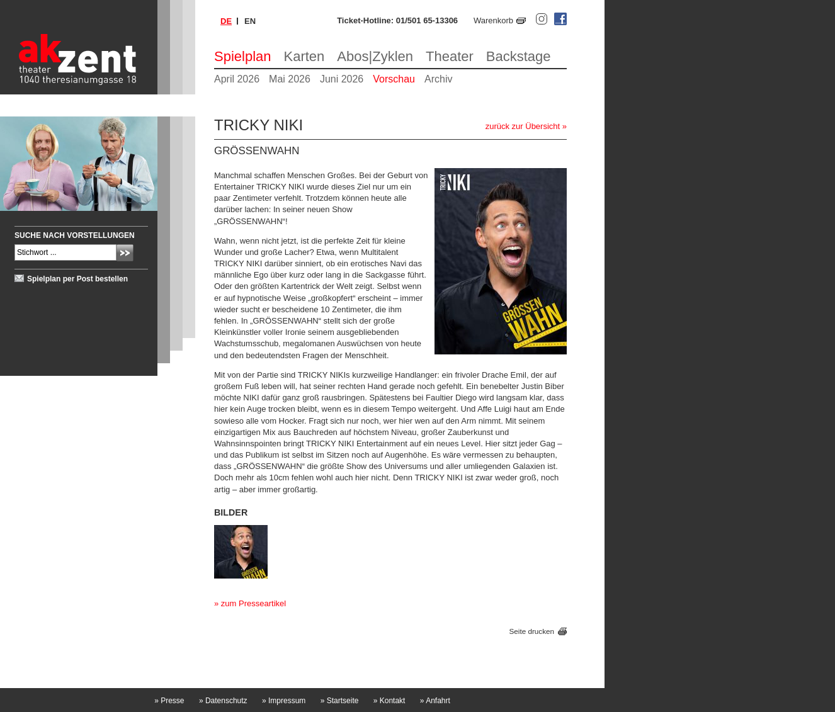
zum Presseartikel (253, 603)
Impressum (283, 700)
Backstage (518, 56)
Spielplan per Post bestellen (77, 278)
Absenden (124, 252)
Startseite (340, 700)
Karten (304, 56)
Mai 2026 (289, 79)
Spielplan (242, 56)
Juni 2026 (341, 79)
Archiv (438, 79)
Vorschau (394, 79)
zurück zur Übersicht (523, 126)
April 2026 (236, 79)
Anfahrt (435, 700)
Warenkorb (493, 20)
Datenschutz (223, 700)
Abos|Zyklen (375, 56)
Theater (450, 56)
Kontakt (389, 700)
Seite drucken (531, 631)
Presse (169, 700)
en (250, 21)
